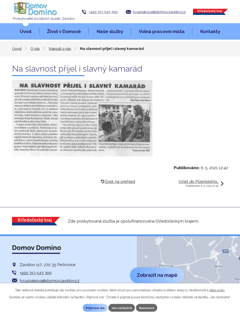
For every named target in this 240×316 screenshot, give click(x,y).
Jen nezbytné (121, 307)
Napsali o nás (60, 48)
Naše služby (110, 31)
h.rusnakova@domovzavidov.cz (159, 12)
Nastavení (147, 307)
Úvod (25, 31)
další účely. (217, 290)
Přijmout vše (94, 307)
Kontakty (210, 31)
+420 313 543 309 (103, 12)
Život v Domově (64, 31)
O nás (35, 48)
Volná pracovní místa (162, 31)
